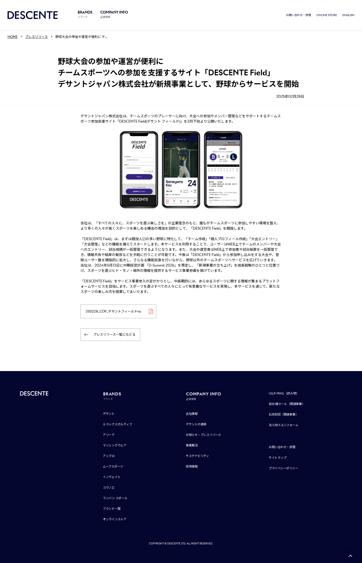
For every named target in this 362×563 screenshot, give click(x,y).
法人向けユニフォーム (283, 425)
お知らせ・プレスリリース (203, 435)
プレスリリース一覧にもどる (114, 334)
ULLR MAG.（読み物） (284, 393)
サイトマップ (278, 457)
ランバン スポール (115, 498)
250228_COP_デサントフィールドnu (113, 311)
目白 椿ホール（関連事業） (287, 404)
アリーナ (109, 435)
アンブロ (109, 456)
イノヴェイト (112, 477)
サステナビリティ (197, 456)
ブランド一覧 (112, 508)
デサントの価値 (196, 424)
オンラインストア (114, 519)
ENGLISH (348, 15)
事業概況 (192, 445)
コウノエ (109, 487)
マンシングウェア (114, 445)
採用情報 (192, 466)
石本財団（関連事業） (283, 414)
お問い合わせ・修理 (298, 15)
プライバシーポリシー (283, 468)
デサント (109, 414)
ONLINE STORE (326, 15)
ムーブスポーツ (113, 466)
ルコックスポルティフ (117, 424)
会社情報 (192, 414)
